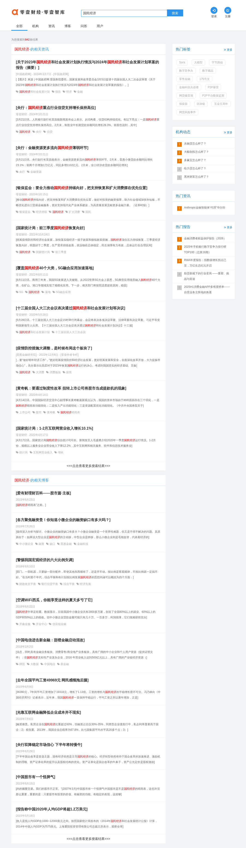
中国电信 (49, 664)
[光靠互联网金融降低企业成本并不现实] (48, 712)
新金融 (64, 664)
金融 (79, 91)
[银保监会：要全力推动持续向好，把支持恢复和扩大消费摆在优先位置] (81, 188)
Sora (182, 62)
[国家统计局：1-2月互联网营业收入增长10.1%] (54, 428)
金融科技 (82, 544)
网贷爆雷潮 (186, 95)
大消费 (40, 372)
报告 (58, 91)
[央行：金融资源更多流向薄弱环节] (52, 148)
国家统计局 (43, 252)
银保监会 (25, 212)
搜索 (175, 13)
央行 (38, 131)
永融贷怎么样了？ (195, 143)
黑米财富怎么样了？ (196, 176)
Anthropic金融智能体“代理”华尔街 (204, 207)
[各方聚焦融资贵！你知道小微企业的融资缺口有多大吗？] (63, 520)
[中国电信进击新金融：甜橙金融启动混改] (50, 640)
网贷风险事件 (187, 112)
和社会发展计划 (35, 91)
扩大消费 (74, 212)
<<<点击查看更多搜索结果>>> (88, 466)
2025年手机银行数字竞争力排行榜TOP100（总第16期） (205, 249)
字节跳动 (217, 62)
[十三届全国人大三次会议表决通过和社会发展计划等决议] (70, 308)
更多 (227, 49)
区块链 (201, 104)
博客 (67, 26)
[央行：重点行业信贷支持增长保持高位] (56, 108)
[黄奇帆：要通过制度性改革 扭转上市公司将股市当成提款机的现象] (71, 388)
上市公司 (25, 412)
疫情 (68, 372)
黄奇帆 (51, 412)
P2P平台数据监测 (213, 95)
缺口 (52, 544)
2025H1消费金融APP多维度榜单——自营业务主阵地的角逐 (207, 289)
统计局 (24, 452)
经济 (69, 91)
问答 (84, 26)
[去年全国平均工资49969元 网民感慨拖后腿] (52, 680)
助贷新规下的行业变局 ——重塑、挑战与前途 (206, 276)
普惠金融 (66, 544)
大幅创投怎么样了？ (196, 151)
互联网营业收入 (42, 452)
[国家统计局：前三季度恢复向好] (50, 228)
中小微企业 (26, 544)
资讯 (51, 26)
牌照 (22, 664)
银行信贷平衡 (50, 584)
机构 (35, 26)
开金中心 (41, 624)
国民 (88, 212)
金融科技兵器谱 (189, 87)
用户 (100, 26)
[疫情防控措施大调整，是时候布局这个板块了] (54, 348)
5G (21, 292)
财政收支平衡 (28, 584)
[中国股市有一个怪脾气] (35, 777)
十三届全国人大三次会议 (70, 332)
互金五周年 (221, 104)
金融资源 (35, 171)
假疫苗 (183, 104)
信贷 (49, 131)
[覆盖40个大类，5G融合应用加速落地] (55, 268)
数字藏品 (207, 70)
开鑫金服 (25, 624)
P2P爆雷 (213, 87)
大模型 (198, 62)
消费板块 (55, 372)
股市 (38, 412)
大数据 (35, 664)
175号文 (204, 79)
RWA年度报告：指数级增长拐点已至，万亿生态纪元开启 (205, 262)
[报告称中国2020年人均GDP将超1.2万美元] (52, 809)
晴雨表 (70, 412)
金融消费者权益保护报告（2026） (205, 238)
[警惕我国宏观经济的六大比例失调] (45, 560)
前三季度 (60, 252)
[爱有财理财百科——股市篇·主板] (43, 493)
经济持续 (41, 212)
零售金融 (184, 79)
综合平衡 (69, 584)
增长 (60, 452)
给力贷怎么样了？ (195, 168)
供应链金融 (59, 624)
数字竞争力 (186, 70)
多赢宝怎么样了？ (195, 160)
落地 (47, 292)
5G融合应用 (63, 292)
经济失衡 (85, 584)
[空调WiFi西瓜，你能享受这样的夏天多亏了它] (54, 600)
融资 (41, 544)
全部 (19, 26)
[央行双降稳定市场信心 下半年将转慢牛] (49, 745)
